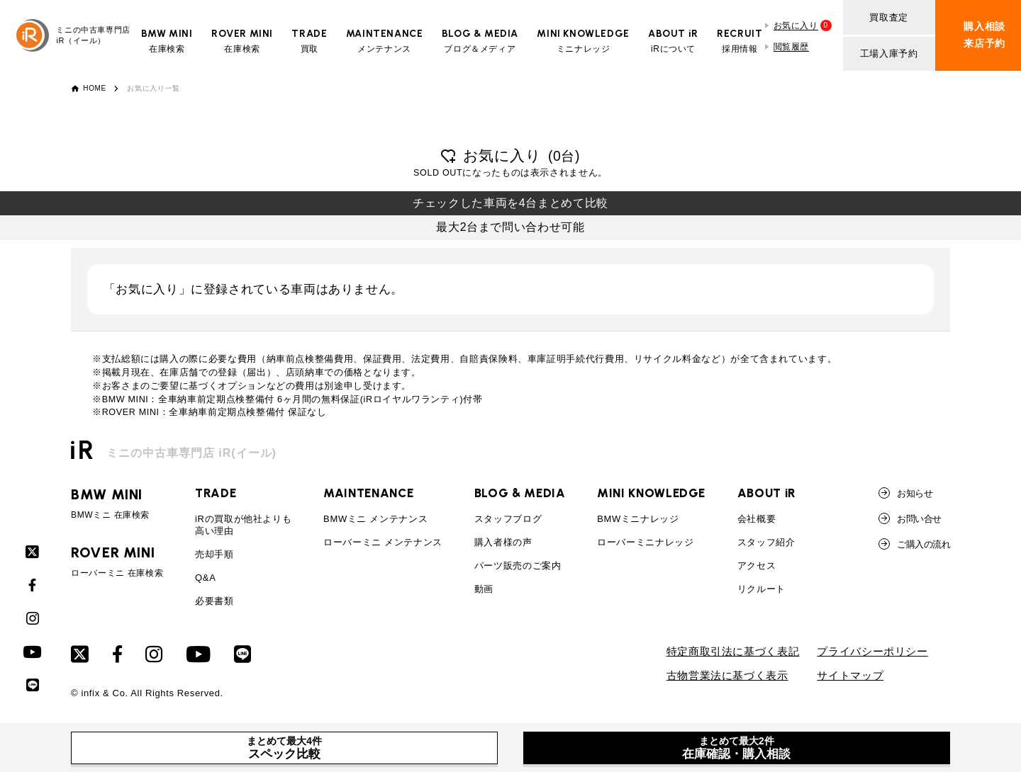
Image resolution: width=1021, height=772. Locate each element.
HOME (94, 88)
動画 (483, 589)
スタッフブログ (508, 518)
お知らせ (905, 493)
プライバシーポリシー (872, 651)
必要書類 (214, 601)
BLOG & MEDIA (520, 493)
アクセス (756, 565)
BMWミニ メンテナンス (375, 518)
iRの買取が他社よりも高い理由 (243, 524)
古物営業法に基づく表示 (727, 675)
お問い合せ (909, 518)
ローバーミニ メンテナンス (382, 542)
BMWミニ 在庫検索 (117, 503)
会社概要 (756, 518)
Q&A (205, 577)
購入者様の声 (503, 542)
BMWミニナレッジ (638, 518)
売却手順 (214, 554)
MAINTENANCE (368, 493)
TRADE (215, 493)
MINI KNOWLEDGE (651, 493)
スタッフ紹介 (766, 542)
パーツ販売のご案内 (518, 565)
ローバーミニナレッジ (645, 542)
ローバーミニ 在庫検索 (117, 561)
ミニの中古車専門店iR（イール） (73, 35)
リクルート (761, 589)
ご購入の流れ (914, 544)
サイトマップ (850, 675)
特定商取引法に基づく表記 (733, 651)
